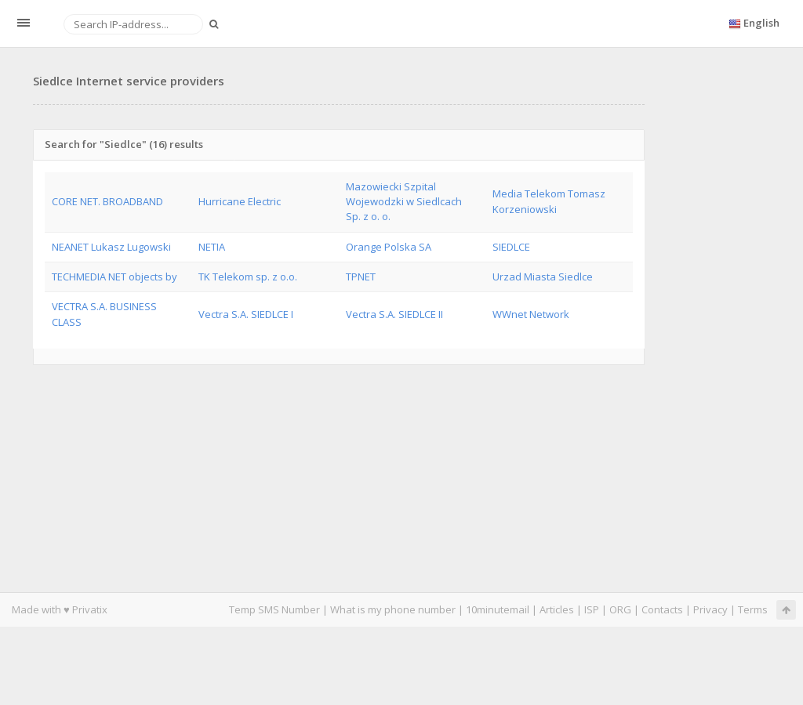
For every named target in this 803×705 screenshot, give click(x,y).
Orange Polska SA (388, 247)
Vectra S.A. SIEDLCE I (245, 314)
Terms (753, 609)
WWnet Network (530, 314)
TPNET (361, 276)
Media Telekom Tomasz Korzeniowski (548, 200)
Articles (557, 609)
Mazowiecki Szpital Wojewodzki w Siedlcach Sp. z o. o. (404, 201)
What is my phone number (393, 609)
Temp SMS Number (274, 609)
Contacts (662, 609)
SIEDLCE (511, 247)
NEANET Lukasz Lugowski (111, 247)
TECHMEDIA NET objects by (114, 276)
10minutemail (497, 609)
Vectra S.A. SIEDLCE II (394, 314)
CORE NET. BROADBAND (107, 201)
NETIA (211, 247)
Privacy (710, 609)
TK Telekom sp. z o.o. (247, 276)
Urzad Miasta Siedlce (542, 276)
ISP (591, 609)
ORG (620, 609)
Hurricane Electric (239, 201)
